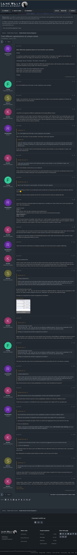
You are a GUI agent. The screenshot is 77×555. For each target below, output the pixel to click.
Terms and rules (54, 552)
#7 (73, 178)
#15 (73, 368)
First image (20, 490)
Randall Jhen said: (22, 160)
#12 (73, 271)
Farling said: (21, 131)
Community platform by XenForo (15, 551)
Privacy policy (62, 552)
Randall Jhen (6, 39)
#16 (73, 389)
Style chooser (32, 552)
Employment (6, 535)
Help (68, 552)
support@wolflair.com (8, 25)
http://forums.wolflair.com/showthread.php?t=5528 (28, 19)
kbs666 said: (21, 276)
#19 (73, 460)
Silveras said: (21, 323)
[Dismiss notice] (73, 18)
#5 (73, 126)
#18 (73, 436)
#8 (73, 200)
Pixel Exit (36, 551)
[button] (10, 11)
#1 (73, 46)
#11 (73, 256)
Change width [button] (41, 552)
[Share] (72, 47)
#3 (73, 96)
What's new (17, 10)
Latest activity (25, 538)
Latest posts (25, 532)
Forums (6, 10)
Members (29, 10)
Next (9, 42)
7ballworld (52, 543)
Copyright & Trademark (9, 538)
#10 (73, 242)
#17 (73, 408)
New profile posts (26, 535)
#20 (73, 480)
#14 (73, 344)
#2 (73, 82)
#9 (73, 227)
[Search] (72, 11)
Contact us (47, 552)
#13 (73, 318)
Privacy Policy (6, 537)
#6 (73, 156)
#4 (73, 110)
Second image (20, 492)
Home (71, 552)
